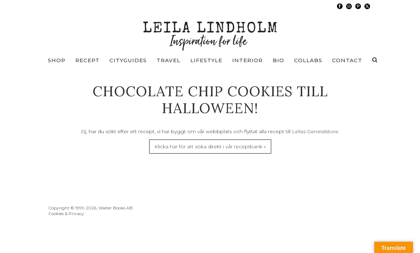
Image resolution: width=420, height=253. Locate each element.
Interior (247, 60)
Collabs (308, 60)
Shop (56, 60)
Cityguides (128, 60)
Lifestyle (206, 60)
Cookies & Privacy (66, 213)
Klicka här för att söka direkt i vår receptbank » (210, 146)
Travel (168, 60)
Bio (278, 60)
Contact (347, 60)
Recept (87, 60)
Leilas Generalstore (315, 131)
